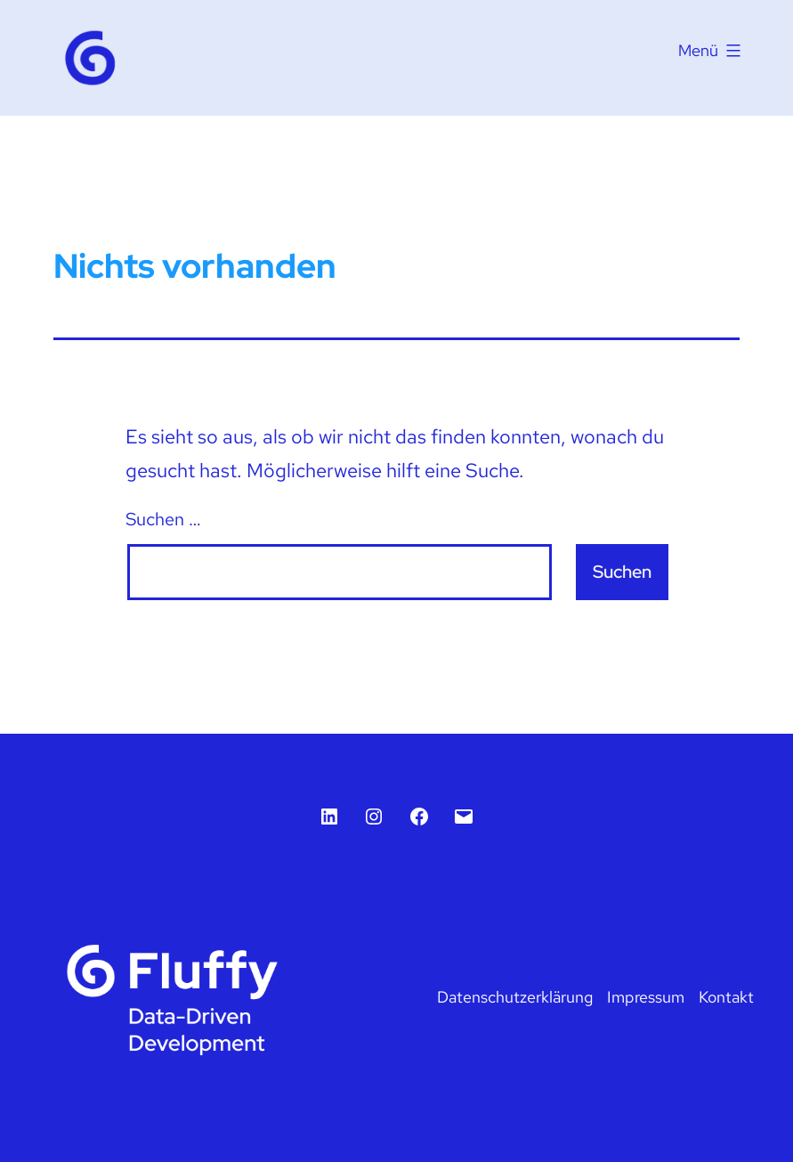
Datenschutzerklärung (515, 997)
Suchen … (163, 519)
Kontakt (726, 997)
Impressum (645, 997)
